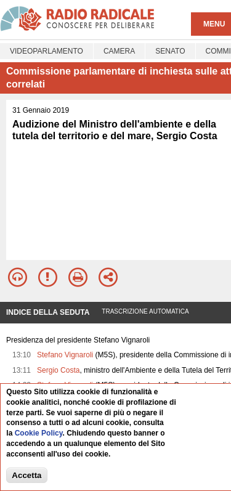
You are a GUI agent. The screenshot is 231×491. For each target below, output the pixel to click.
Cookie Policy (39, 433)
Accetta (26, 475)
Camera (119, 51)
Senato (170, 51)
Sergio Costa (58, 370)
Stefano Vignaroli (65, 355)
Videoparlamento (46, 51)
